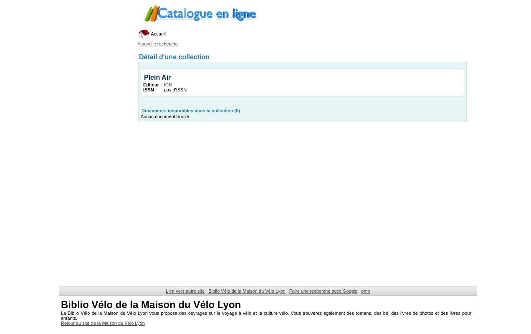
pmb (365, 291)
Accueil (152, 33)
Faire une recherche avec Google (323, 291)
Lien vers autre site (185, 291)
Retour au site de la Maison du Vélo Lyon (103, 323)
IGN (168, 84)
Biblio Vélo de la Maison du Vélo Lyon (246, 291)
